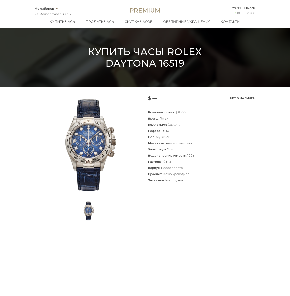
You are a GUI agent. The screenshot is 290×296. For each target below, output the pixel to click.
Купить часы (63, 22)
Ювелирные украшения (186, 22)
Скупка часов (138, 22)
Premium (145, 10)
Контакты (230, 22)
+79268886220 (242, 8)
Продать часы (100, 22)
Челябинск (44, 9)
